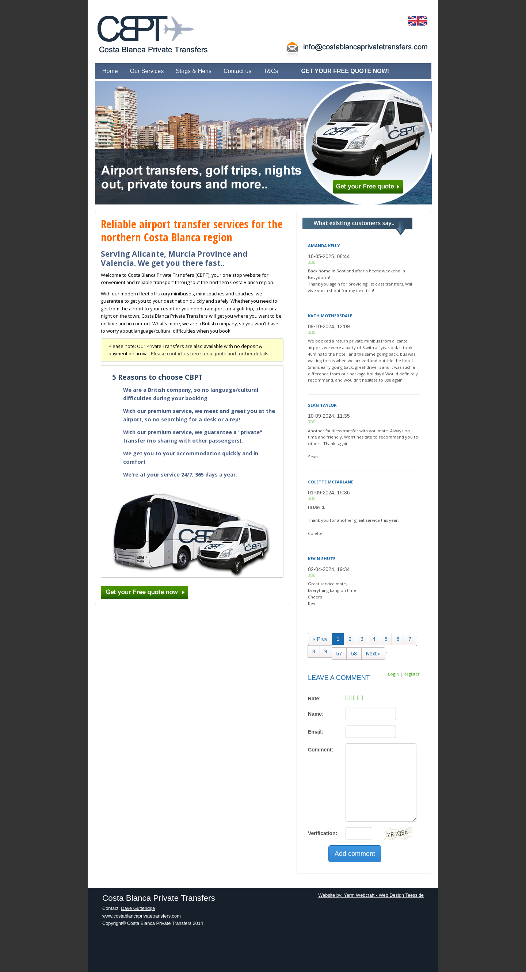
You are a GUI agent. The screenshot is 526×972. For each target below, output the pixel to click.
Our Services (147, 71)
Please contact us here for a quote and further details (209, 353)
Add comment (355, 853)
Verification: (322, 833)
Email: (315, 732)
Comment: (320, 750)
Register (412, 674)
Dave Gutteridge (138, 908)
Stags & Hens (193, 71)
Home (110, 71)
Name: (316, 714)
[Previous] (320, 639)
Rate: (314, 698)
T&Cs (270, 71)
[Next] (373, 653)
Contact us (237, 71)
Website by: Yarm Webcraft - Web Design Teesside (371, 895)
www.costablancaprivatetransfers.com (141, 916)
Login (393, 674)
